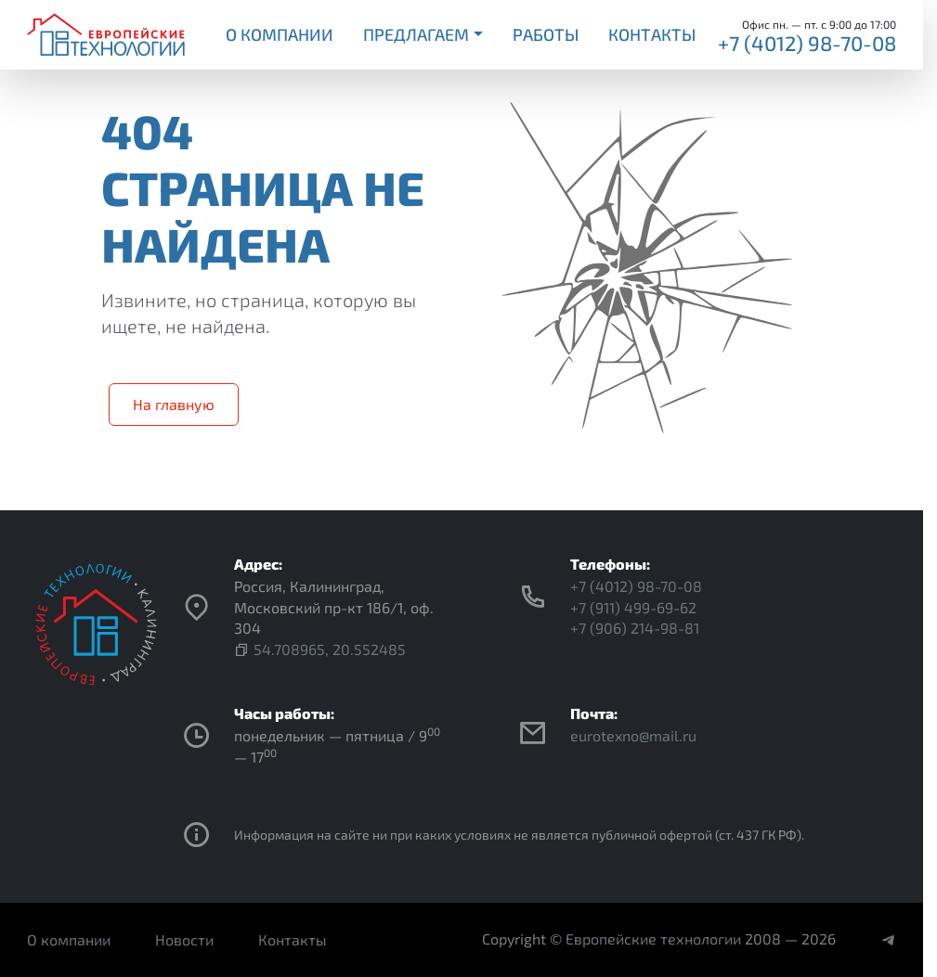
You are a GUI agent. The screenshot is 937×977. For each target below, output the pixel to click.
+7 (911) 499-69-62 (633, 607)
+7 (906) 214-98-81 (634, 627)
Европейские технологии (653, 938)
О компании (279, 34)
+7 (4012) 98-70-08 (807, 43)
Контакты (652, 34)
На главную (174, 404)
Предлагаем (416, 34)
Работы (546, 34)
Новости (184, 939)
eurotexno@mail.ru (633, 735)
